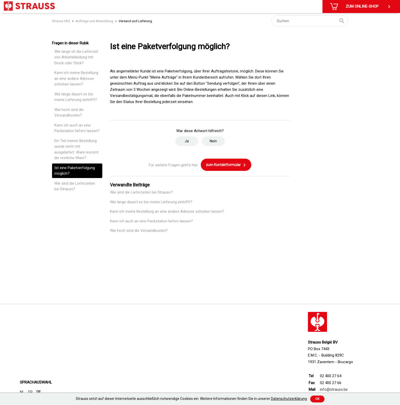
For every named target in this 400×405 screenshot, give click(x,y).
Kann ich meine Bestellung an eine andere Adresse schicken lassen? (76, 78)
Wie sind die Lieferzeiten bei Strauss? (74, 186)
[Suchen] (310, 21)
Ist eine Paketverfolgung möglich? (74, 171)
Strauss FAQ (61, 21)
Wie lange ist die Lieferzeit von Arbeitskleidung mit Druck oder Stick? (76, 57)
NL (22, 392)
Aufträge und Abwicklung (94, 21)
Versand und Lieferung (135, 21)
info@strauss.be (334, 389)
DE (38, 392)
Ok (317, 399)
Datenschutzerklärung (289, 399)
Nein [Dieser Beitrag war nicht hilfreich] (213, 141)
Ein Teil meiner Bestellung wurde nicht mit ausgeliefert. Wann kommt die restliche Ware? (76, 149)
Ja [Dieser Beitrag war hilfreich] (187, 141)
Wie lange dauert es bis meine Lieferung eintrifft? (75, 97)
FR (30, 392)
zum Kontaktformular (226, 165)
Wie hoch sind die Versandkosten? (69, 112)
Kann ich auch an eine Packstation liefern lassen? (77, 128)
